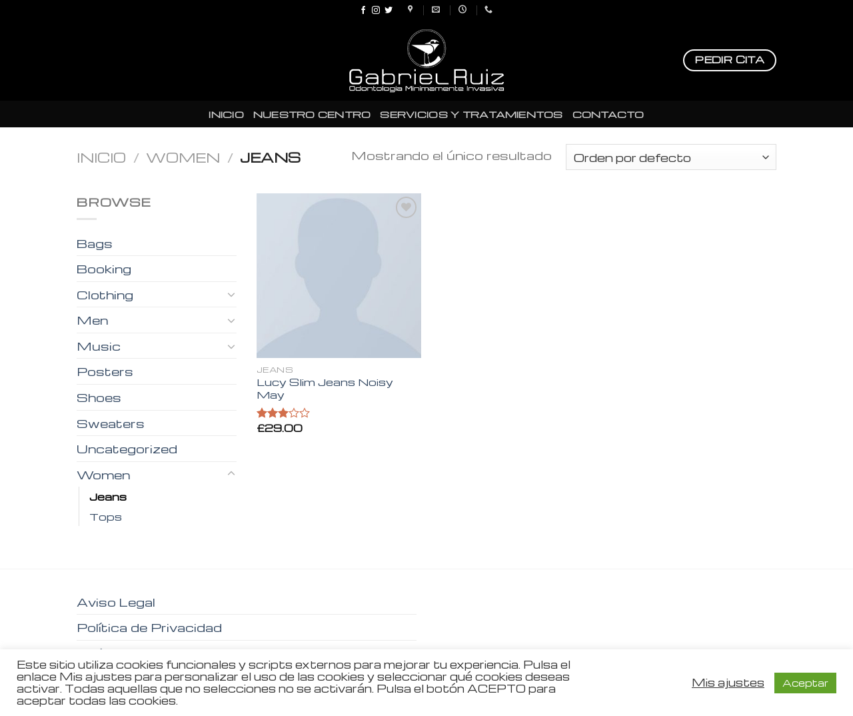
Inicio (101, 157)
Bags (95, 243)
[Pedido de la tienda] (671, 157)
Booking (104, 268)
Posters (105, 371)
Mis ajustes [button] (728, 683)
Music (99, 345)
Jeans (108, 496)
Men (92, 319)
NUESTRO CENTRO (312, 114)
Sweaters (111, 423)
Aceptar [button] (805, 683)
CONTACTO (608, 114)
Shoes (99, 397)
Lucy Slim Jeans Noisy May (325, 388)
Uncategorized (127, 448)
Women (183, 157)
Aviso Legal (116, 601)
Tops (105, 516)
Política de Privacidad (149, 627)
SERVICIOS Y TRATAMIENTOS (471, 114)
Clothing (105, 294)
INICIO (226, 114)
